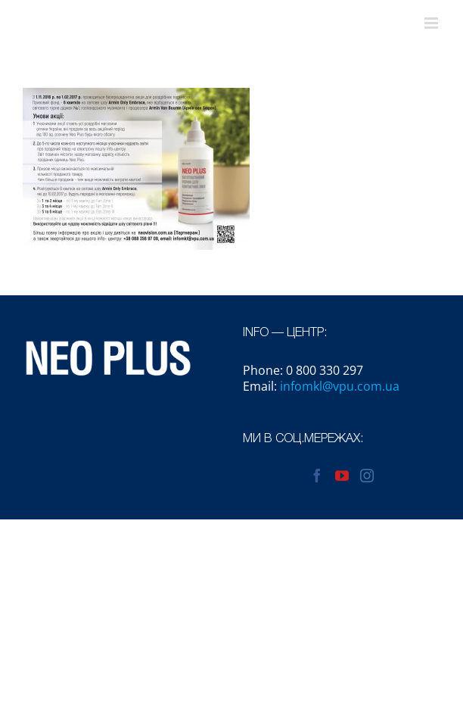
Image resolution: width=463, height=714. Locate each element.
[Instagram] (367, 475)
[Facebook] (317, 475)
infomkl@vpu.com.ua (339, 386)
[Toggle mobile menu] (432, 23)
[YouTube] (342, 475)
